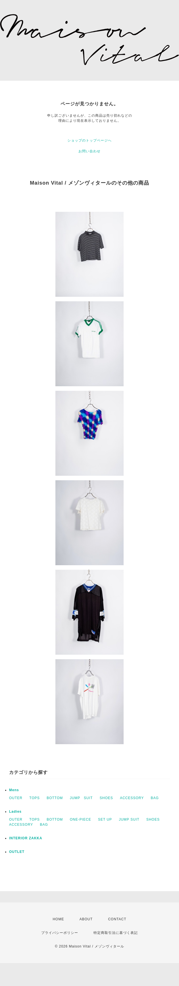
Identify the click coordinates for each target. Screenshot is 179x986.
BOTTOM (55, 798)
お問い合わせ (89, 151)
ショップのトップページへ (89, 140)
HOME (58, 919)
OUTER (15, 798)
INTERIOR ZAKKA (25, 838)
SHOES (106, 798)
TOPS (34, 798)
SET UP (105, 819)
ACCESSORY (132, 798)
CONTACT (117, 919)
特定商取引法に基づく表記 (115, 933)
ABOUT (86, 919)
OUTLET (16, 852)
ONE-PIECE (80, 819)
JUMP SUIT (81, 798)
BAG (155, 798)
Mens (14, 790)
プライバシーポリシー (59, 933)
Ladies (15, 812)
